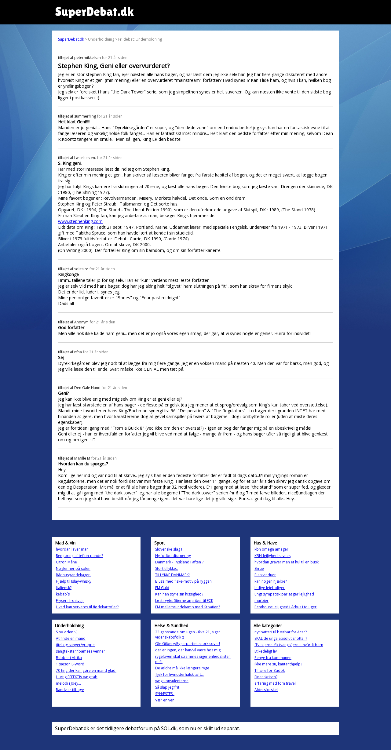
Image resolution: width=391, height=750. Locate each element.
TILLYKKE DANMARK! (172, 574)
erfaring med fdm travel (275, 683)
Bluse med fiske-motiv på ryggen (183, 581)
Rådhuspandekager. (73, 574)
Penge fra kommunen (272, 657)
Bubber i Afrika (69, 657)
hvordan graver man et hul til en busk (286, 562)
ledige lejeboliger (269, 587)
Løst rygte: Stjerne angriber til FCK (184, 600)
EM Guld (162, 587)
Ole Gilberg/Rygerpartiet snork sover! (187, 643)
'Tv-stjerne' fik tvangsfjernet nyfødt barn (288, 644)
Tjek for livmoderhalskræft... (179, 674)
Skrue (259, 568)
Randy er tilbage (70, 689)
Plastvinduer (265, 574)
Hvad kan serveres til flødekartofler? (87, 607)
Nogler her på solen (73, 568)
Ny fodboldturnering (173, 555)
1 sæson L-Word (70, 664)
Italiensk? (63, 587)
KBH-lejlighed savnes (272, 555)
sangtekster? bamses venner (80, 651)
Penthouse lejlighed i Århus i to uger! (285, 607)
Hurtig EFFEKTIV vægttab (76, 676)
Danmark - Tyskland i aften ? (179, 562)
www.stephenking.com (80, 221)
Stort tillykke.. (166, 568)
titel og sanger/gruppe (75, 644)
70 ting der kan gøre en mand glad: (86, 670)
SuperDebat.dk (71, 39)
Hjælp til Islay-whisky (73, 581)
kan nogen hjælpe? (270, 581)
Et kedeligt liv (265, 651)
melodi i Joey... (68, 683)
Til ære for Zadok (269, 670)
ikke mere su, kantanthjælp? (278, 664)
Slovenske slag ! (168, 549)
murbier (261, 600)
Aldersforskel (266, 689)
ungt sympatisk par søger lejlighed (284, 594)
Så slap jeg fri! (167, 687)
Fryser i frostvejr (70, 600)
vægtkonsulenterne (171, 680)
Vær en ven (164, 700)
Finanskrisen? (265, 676)
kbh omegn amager (271, 549)
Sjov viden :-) (66, 632)
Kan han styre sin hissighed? (179, 594)
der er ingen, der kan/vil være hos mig (188, 650)
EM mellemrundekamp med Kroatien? (187, 607)
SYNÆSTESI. (164, 693)
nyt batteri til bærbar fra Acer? (280, 632)
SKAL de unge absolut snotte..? (280, 638)
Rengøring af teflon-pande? (79, 555)
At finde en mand (71, 638)
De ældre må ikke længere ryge (182, 668)
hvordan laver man (72, 549)
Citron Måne (66, 562)
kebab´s (63, 594)
